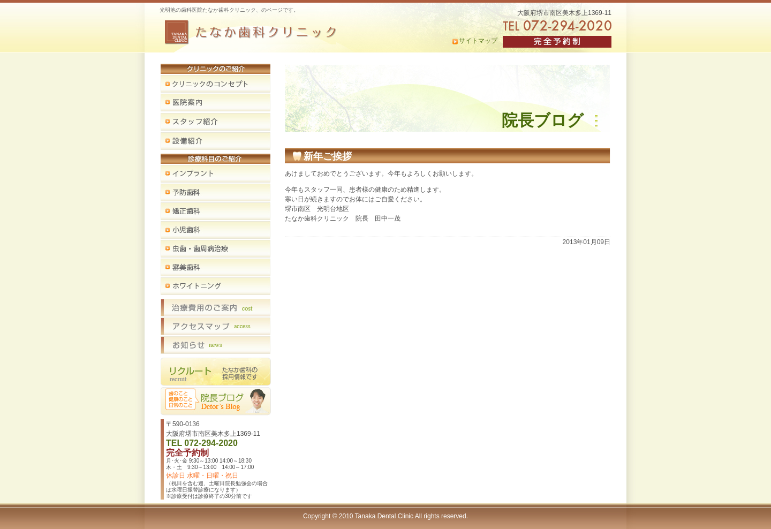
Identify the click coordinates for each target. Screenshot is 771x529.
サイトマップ (478, 40)
